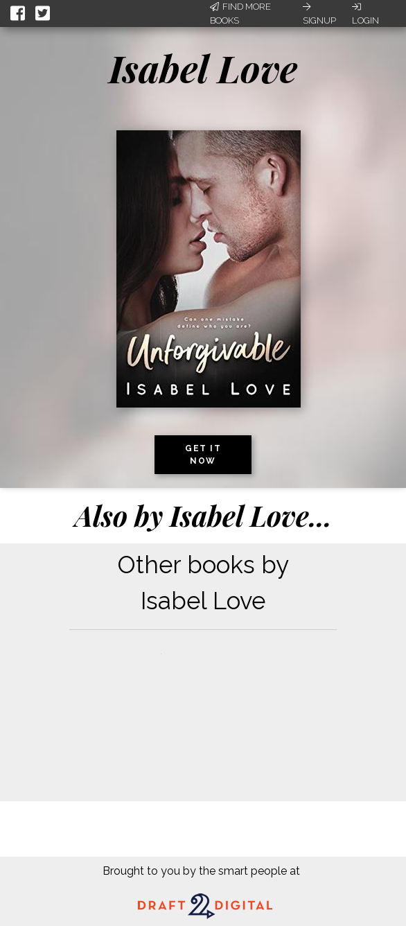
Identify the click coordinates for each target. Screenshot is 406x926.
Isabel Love (203, 68)
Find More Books (240, 13)
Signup (319, 14)
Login (365, 14)
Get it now (203, 455)
